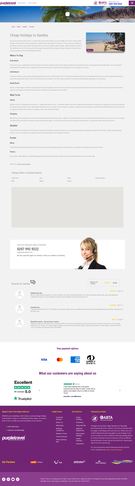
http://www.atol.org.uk (114, 450)
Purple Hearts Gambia (23, 164)
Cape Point (15, 178)
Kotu (41, 178)
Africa (18, 27)
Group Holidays (32, 3)
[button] (39, 390)
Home (13, 27)
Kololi (69, 178)
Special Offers (22, 3)
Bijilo (13, 181)
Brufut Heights (100, 178)
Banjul (69, 181)
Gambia (25, 27)
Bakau (41, 181)
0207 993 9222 (115, 4)
